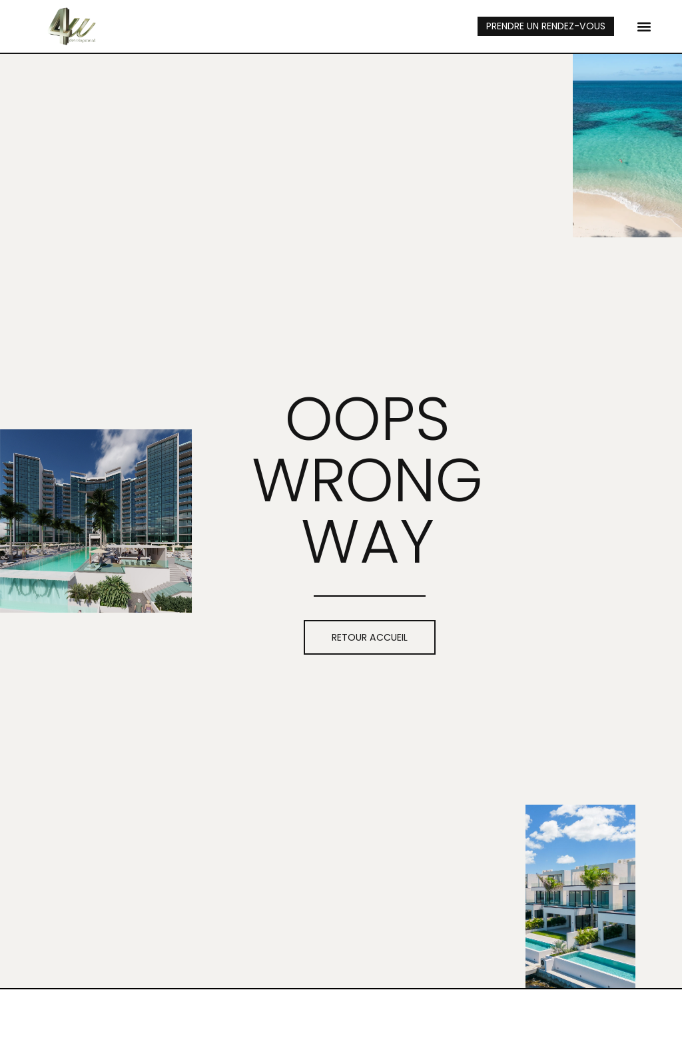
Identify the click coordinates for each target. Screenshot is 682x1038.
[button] (644, 26)
